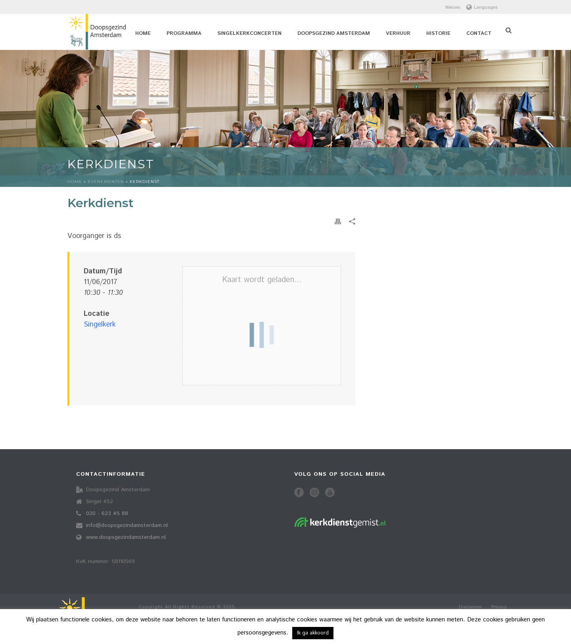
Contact (478, 33)
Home (143, 33)
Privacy (499, 607)
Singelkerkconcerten (249, 33)
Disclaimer (470, 607)
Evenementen (106, 181)
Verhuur (398, 33)
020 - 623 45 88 (107, 513)
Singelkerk (100, 324)
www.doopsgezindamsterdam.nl (126, 537)
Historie (438, 33)
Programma (184, 33)
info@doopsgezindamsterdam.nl (127, 525)
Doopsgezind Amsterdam (333, 33)
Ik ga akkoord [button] (313, 633)
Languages (482, 7)
